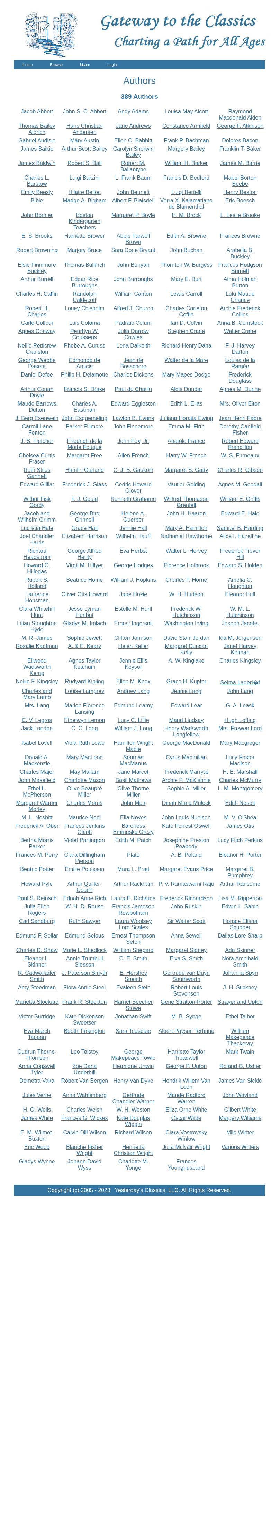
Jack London (37, 728)
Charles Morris (84, 803)
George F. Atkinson (240, 126)
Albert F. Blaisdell (133, 200)
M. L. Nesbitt (37, 817)
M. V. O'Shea (240, 817)
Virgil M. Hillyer (84, 565)
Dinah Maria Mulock (186, 803)
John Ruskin (186, 907)
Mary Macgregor (240, 743)
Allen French (133, 455)
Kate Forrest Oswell (186, 826)
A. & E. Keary (84, 646)
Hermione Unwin (133, 1066)
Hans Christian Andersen (84, 129)
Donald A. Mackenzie (37, 760)
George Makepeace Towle (133, 1055)
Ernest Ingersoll (133, 623)
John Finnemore (133, 426)
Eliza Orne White (186, 1110)
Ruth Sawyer (84, 921)
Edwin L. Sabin (240, 907)
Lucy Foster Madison (240, 760)
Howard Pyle (37, 884)
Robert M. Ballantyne (133, 166)
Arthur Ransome (240, 884)
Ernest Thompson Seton (133, 939)
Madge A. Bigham (84, 200)
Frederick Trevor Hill (240, 554)
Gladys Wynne (37, 1161)
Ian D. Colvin (186, 323)
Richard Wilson (133, 1132)
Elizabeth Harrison (84, 536)
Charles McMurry (240, 780)
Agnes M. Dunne (240, 389)
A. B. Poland (186, 855)
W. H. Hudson (186, 594)
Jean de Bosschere (133, 363)
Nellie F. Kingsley (37, 681)
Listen (85, 65)
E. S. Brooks (36, 236)
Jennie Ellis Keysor (133, 664)
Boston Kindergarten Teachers (84, 221)
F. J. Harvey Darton (240, 349)
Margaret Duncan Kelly (186, 649)
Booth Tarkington (84, 1031)
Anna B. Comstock (240, 323)
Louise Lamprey (84, 691)
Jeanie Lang (186, 691)
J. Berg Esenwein (36, 418)
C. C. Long (84, 728)
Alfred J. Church (133, 308)
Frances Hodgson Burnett (240, 268)
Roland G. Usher (240, 1066)
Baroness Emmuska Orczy (133, 829)
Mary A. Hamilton (186, 528)
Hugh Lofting (240, 720)
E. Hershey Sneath (133, 976)
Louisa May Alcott (186, 111)
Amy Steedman (37, 987)
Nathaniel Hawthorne (186, 536)
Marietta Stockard (36, 1002)
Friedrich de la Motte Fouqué (84, 444)
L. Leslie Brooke (240, 215)
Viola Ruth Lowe (84, 743)
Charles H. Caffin (37, 294)
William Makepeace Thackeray (240, 1037)
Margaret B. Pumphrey (240, 872)
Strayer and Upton (240, 1002)
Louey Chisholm (85, 308)
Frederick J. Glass (84, 484)
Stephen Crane (186, 331)
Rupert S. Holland (37, 583)
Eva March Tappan (37, 1034)
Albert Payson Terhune (187, 1031)
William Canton (133, 294)
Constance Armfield (186, 126)
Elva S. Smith (186, 958)
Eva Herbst (133, 551)
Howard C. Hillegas (37, 568)
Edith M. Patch (133, 840)
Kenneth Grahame (133, 499)
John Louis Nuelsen (186, 817)
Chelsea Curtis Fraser (37, 459)
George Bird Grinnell (84, 517)
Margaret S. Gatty (186, 470)
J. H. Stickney (240, 987)
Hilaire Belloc (85, 192)
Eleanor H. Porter (240, 855)
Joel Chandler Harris (37, 539)
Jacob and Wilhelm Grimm (37, 517)
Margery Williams (240, 1118)
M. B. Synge (186, 1016)
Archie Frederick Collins (240, 311)
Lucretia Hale (37, 528)
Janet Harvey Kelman (240, 649)
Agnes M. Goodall (240, 484)
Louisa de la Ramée (240, 363)
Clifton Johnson (133, 638)
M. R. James (37, 638)
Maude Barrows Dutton (37, 407)
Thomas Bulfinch (84, 265)
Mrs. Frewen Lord (240, 728)
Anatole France (186, 441)
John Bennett (133, 192)
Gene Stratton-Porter (186, 1002)
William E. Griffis (240, 499)
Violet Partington (84, 840)
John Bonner (37, 215)
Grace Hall (85, 528)
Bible (37, 200)
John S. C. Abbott (84, 111)
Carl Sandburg (37, 921)
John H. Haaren (186, 513)
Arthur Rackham (133, 884)
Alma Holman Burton (240, 282)
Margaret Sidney (186, 950)
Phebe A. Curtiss (84, 346)
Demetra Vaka (36, 1081)
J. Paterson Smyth (84, 973)
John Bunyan (133, 265)
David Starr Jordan (186, 638)
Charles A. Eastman (84, 407)
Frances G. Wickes (84, 1118)
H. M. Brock (186, 215)
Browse (56, 65)
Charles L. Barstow (37, 181)
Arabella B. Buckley (240, 253)
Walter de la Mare (186, 360)
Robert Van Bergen (84, 1081)
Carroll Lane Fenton (37, 430)
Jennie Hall (133, 528)
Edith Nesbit (240, 803)
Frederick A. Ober (36, 826)
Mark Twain (240, 1052)
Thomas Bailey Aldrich (37, 129)
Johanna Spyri (240, 973)
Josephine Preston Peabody (186, 843)
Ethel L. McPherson (37, 792)
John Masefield (37, 780)
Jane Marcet (133, 772)
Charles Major (37, 772)
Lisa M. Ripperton (240, 898)
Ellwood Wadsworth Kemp (37, 667)
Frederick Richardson (186, 898)
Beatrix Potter (37, 869)
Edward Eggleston (133, 404)
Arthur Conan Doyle (36, 392)
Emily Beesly (37, 192)
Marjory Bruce (85, 250)
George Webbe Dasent (37, 363)
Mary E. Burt (186, 279)
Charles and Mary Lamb (37, 694)
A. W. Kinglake (186, 661)
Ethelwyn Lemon (84, 720)
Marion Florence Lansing (84, 709)
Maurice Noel (84, 817)
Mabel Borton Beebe (240, 181)
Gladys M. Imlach (84, 623)
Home (27, 65)
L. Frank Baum (133, 178)
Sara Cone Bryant (133, 250)
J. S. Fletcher (37, 441)
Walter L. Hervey (186, 551)
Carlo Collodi (37, 323)
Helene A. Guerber (133, 517)
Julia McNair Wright (186, 1147)
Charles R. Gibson (240, 470)
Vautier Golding (186, 484)
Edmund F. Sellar (37, 936)
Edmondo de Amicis (84, 363)
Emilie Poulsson (84, 869)
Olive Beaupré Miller (84, 792)
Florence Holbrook (186, 565)
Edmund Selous (84, 936)
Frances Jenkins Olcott (84, 829)
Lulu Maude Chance (240, 297)
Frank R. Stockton (84, 1002)
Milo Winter (240, 1132)
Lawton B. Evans (133, 418)
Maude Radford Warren (186, 1098)
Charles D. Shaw (37, 950)
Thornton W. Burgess (186, 265)
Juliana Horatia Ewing (186, 418)
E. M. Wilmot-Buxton (37, 1136)
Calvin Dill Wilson (84, 1132)
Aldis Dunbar (186, 389)
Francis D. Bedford (186, 178)
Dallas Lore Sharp (240, 936)
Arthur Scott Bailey (85, 149)
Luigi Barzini (85, 178)
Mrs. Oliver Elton (240, 404)
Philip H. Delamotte (84, 375)
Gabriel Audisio (37, 140)
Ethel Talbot (240, 1016)
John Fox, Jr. (133, 441)
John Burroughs (133, 279)
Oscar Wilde (186, 1118)
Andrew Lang (133, 691)
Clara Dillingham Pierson (84, 858)
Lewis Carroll (186, 294)
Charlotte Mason (84, 780)
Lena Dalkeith (133, 346)
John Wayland (240, 1095)
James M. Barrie (240, 163)
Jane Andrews (133, 126)
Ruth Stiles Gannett (37, 473)
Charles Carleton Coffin (186, 311)
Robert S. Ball (85, 163)
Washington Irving (186, 623)
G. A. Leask (240, 705)
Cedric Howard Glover (133, 488)
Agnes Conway (37, 331)
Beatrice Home (84, 580)
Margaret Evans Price (186, 869)
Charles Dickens (133, 375)
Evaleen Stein (133, 987)
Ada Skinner (240, 950)
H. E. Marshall (240, 772)
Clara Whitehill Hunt (37, 612)
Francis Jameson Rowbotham (133, 910)
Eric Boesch (240, 200)
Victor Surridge (37, 1016)
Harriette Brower (84, 236)
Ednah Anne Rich (84, 898)
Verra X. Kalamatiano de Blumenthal (186, 204)
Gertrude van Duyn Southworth (186, 976)
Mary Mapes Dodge (186, 375)
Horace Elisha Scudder (240, 924)
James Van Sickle (240, 1081)
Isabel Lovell (36, 743)
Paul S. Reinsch (37, 898)
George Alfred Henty (85, 554)
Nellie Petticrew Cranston (37, 349)
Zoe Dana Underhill (84, 1069)
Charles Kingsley (240, 661)
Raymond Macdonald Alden (240, 114)
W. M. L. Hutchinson (240, 612)
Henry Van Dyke (133, 1081)
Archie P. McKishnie (186, 780)
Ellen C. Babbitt (133, 140)
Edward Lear (186, 705)
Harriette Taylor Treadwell (186, 1055)
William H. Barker (186, 163)
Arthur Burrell (37, 279)
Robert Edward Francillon (240, 444)
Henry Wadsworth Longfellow (186, 731)
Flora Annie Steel (84, 987)
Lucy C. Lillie (133, 720)
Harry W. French (186, 455)
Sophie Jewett (84, 638)
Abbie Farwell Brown (133, 239)
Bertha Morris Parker (37, 843)
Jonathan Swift (133, 1016)
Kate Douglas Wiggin (133, 1121)
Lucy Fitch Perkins (240, 840)
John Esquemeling (84, 418)
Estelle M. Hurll (133, 609)
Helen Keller (133, 646)
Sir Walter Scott (186, 921)
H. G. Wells (37, 1110)
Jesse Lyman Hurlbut (84, 612)
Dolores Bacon (240, 140)
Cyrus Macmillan (186, 757)
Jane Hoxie (133, 594)
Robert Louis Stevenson (186, 990)
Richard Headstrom (37, 554)
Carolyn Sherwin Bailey (133, 152)
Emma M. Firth (186, 426)
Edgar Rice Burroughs (84, 282)
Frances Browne (240, 236)
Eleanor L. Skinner (37, 961)
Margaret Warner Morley (37, 806)
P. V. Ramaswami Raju (186, 884)
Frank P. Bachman (186, 140)
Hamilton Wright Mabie (133, 746)
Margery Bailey (186, 149)
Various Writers (240, 1147)
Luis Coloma (84, 323)
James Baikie (36, 149)
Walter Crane (240, 331)
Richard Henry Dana (186, 346)
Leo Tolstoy (85, 1052)
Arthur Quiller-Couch (85, 887)
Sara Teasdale (133, 1031)
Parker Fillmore (84, 426)
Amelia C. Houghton (240, 583)
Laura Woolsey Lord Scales (133, 924)
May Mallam (84, 772)
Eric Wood (37, 1147)
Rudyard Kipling (84, 681)
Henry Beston (240, 192)
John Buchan (186, 250)
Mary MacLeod (84, 757)
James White (37, 1118)
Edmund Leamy (133, 705)
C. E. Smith (133, 958)
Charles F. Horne (186, 580)
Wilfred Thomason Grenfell (186, 502)
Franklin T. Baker (240, 149)
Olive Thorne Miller (133, 792)
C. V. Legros (37, 720)
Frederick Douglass (240, 378)
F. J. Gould (84, 499)
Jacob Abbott (37, 111)
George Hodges (133, 565)
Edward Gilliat (37, 484)
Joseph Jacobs (240, 623)
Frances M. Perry (37, 855)
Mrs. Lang (37, 705)
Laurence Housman (36, 597)
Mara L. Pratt (133, 869)
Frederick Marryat (186, 772)
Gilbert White (240, 1110)
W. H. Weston (133, 1110)
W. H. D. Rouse (84, 907)
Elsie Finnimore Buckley (37, 268)
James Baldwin (37, 163)
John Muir (133, 803)
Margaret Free (84, 455)
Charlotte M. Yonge (133, 1165)
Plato (133, 855)
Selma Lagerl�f (240, 682)
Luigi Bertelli (186, 192)
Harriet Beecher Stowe (133, 1005)
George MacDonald (186, 743)
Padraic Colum (133, 323)
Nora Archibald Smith (240, 961)
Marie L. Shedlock (84, 950)
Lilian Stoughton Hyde (37, 626)
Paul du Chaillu (133, 389)
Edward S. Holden (240, 565)
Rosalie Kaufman (37, 646)
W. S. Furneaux (240, 455)
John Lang (240, 691)
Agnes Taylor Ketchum (84, 664)
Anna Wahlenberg (85, 1095)
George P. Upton (186, 1066)
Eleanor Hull (240, 594)
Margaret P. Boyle (133, 215)
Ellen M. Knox (133, 681)
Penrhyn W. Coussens (84, 334)
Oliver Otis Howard (84, 594)
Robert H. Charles (36, 311)
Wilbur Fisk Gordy (37, 502)
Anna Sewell (186, 936)
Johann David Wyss (84, 1165)
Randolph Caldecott (85, 297)
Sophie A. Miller (186, 788)
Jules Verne (37, 1095)
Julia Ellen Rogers (37, 910)
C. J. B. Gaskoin (133, 470)
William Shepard (133, 950)
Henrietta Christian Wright (133, 1150)
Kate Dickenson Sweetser (84, 1020)
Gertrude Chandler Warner (133, 1098)
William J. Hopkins (133, 580)
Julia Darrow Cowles (133, 334)
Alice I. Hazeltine (240, 536)
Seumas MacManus (133, 760)
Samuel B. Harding (240, 528)
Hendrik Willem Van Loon (186, 1084)
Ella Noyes (133, 817)
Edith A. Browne (186, 236)
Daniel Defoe (37, 375)
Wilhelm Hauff (133, 536)
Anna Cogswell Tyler (36, 1069)
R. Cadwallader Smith (37, 976)
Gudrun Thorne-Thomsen (37, 1055)
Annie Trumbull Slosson (84, 961)
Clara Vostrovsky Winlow (186, 1136)
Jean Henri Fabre (240, 418)
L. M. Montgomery (240, 788)
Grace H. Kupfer (186, 681)
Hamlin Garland (84, 470)
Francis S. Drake (84, 389)
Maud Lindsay (186, 720)
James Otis (240, 826)
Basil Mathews (133, 780)
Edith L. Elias (186, 404)
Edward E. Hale (240, 513)
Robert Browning (36, 250)
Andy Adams (133, 111)
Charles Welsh (84, 1110)
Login (112, 65)
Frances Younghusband (186, 1165)
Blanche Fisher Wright (84, 1150)
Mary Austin (84, 140)
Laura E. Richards (133, 898)
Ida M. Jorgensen (240, 638)
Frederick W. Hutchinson (186, 612)
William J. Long (133, 728)
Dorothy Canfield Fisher (240, 430)
